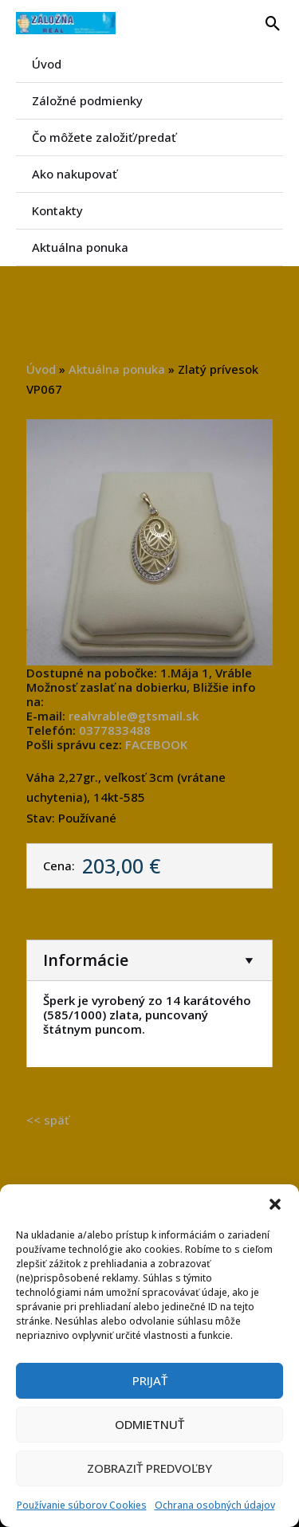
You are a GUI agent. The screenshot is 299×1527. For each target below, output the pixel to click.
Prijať (149, 1380)
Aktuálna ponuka (80, 247)
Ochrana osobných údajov (215, 1505)
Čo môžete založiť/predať (104, 137)
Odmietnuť (149, 1424)
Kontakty (57, 210)
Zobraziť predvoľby (149, 1468)
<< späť (47, 1120)
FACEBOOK (156, 744)
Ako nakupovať (74, 174)
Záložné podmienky (87, 100)
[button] (275, 1204)
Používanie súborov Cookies (82, 1505)
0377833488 (115, 730)
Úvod (46, 64)
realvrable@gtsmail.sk (134, 716)
